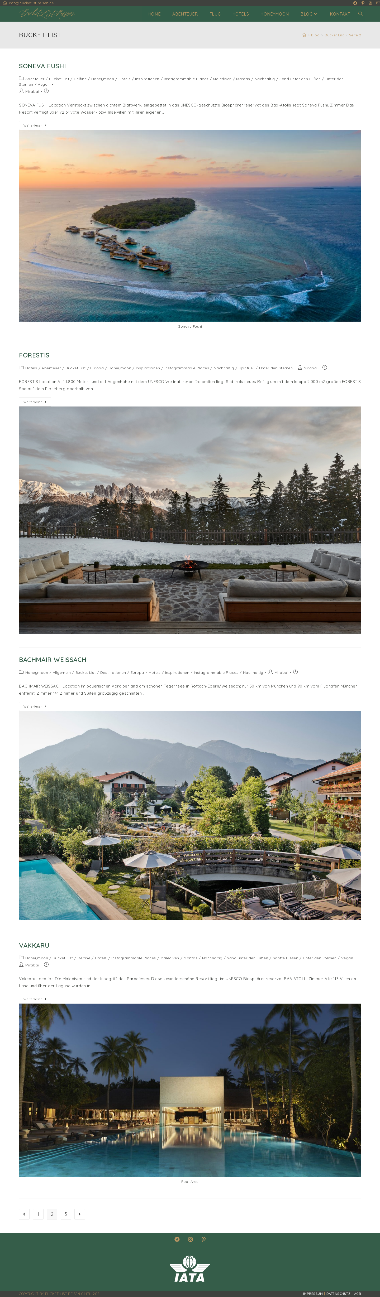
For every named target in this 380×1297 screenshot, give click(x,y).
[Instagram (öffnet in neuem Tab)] (370, 3)
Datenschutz (338, 1294)
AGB (357, 1294)
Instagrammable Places (186, 78)
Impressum (313, 1294)
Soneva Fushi (42, 66)
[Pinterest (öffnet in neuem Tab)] (363, 3)
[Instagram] (191, 1239)
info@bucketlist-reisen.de (31, 3)
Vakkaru (34, 945)
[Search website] (360, 14)
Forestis (34, 355)
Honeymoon (102, 78)
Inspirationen (147, 78)
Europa (97, 368)
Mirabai (32, 91)
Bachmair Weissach (52, 660)
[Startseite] (304, 35)
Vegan (44, 84)
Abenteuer (35, 78)
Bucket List (59, 78)
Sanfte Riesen (285, 958)
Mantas (243, 78)
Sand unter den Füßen (300, 78)
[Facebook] (177, 1239)
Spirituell (246, 368)
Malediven (222, 78)
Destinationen (113, 672)
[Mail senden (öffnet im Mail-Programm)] (377, 3)
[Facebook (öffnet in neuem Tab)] (355, 3)
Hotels (125, 78)
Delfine (80, 78)
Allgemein (62, 672)
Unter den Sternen (276, 368)
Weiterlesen (37, 126)
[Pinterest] (203, 1239)
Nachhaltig (265, 78)
